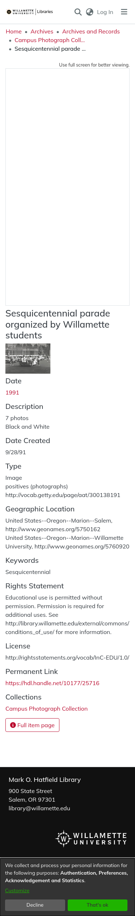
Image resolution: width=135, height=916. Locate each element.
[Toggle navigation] (124, 12)
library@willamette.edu (39, 808)
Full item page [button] (32, 725)
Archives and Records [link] (91, 31)
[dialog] (67, 887)
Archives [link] (42, 31)
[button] (78, 12)
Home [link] (14, 31)
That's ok (97, 905)
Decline (35, 905)
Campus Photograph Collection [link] (50, 40)
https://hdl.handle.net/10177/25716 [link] (52, 683)
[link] (46, 708)
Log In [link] (105, 11)
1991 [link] (12, 392)
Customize (17, 890)
